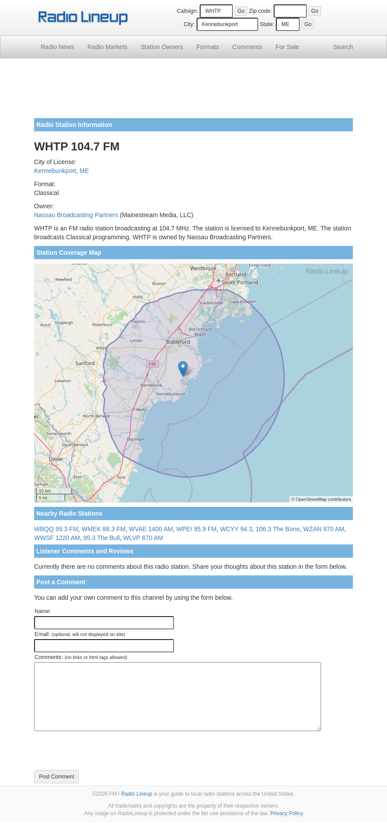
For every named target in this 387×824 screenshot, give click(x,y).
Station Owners (162, 46)
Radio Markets (107, 46)
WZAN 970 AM (323, 529)
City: (189, 24)
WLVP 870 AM (143, 537)
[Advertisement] (193, 91)
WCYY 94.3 (236, 529)
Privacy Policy (286, 813)
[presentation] (101, 750)
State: (267, 24)
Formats (207, 46)
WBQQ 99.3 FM (56, 529)
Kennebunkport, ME (61, 170)
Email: (80, 634)
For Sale (287, 46)
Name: (43, 611)
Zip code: (260, 11)
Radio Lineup (136, 794)
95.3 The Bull (101, 537)
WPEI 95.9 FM (196, 529)
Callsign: (187, 11)
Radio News (57, 46)
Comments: (81, 657)
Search (343, 46)
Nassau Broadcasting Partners (76, 214)
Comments (247, 46)
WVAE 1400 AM (151, 529)
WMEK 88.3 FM (103, 529)
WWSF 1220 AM (57, 537)
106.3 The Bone (278, 529)
